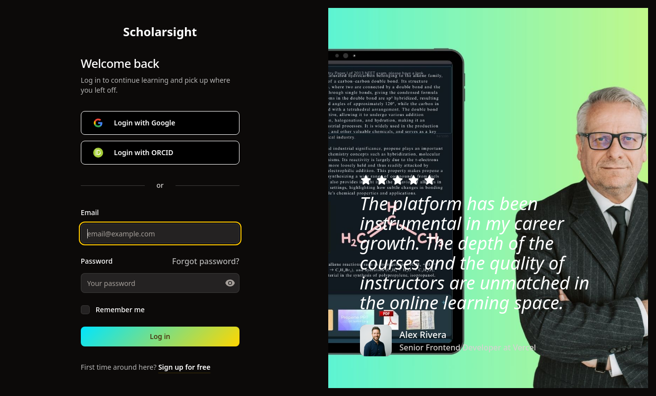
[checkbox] (85, 309)
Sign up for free (184, 367)
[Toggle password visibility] (230, 283)
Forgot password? (205, 261)
